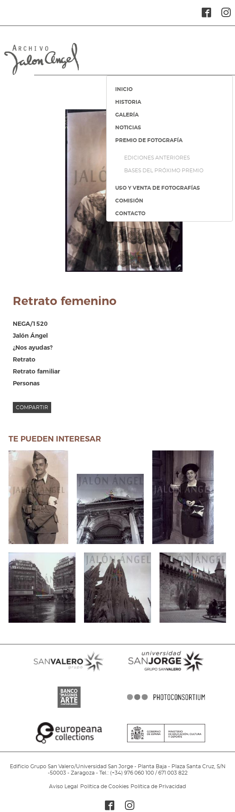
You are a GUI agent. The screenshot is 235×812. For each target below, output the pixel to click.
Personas (26, 383)
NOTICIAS (128, 127)
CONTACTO (130, 213)
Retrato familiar (36, 371)
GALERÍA (127, 114)
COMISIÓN (129, 200)
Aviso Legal (63, 786)
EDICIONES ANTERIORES (157, 157)
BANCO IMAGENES (69, 708)
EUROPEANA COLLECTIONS (69, 743)
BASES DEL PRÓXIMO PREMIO (163, 170)
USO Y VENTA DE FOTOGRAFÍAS (157, 188)
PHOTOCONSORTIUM (166, 708)
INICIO (124, 89)
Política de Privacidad (158, 786)
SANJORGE (166, 672)
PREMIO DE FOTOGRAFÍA (149, 140)
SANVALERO (69, 672)
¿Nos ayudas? (32, 347)
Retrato (24, 359)
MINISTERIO (166, 743)
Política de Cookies (104, 786)
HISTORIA (128, 102)
